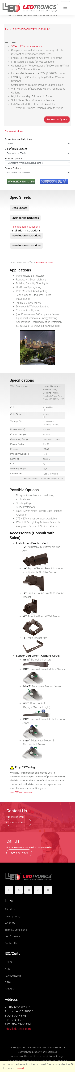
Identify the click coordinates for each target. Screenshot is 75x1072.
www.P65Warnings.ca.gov (21, 792)
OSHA (8, 982)
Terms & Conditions (16, 929)
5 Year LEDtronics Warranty (26, 46)
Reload (20, 1068)
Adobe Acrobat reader (44, 262)
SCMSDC (10, 989)
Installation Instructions (26, 226)
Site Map (10, 909)
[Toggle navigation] (65, 7)
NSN (7, 968)
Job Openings (13, 936)
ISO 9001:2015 (13, 975)
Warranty (10, 923)
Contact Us (11, 943)
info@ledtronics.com (18, 1029)
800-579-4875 (19, 852)
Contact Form (18, 822)
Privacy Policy (13, 916)
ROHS (8, 962)
